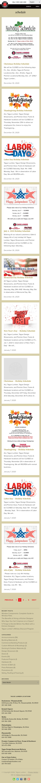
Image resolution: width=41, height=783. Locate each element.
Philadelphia (6, 725)
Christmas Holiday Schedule (16, 64)
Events (6, 656)
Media (4, 717)
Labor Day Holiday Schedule (16, 159)
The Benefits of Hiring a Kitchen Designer (17, 618)
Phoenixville (6, 733)
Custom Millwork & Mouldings (14, 645)
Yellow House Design (23, 775)
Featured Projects (9, 659)
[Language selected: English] (35, 2)
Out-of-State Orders (9, 757)
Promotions (7, 670)
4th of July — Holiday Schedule (17, 570)
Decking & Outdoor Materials (14, 648)
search (28, 6)
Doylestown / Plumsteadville (12, 701)
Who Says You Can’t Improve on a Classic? (18, 621)
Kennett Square (7, 709)
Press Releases (8, 667)
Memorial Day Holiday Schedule (18, 277)
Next (34, 600)
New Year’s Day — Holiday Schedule (19, 331)
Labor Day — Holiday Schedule (17, 499)
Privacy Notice (33, 772)
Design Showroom (10, 651)
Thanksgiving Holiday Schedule (18, 110)
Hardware (6, 662)
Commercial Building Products (14, 643)
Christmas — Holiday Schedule (17, 381)
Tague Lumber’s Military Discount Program (18, 629)
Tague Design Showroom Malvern (14, 749)
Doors (5, 654)
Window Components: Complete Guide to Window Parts (18, 614)
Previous (9, 600)
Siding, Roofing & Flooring (12, 673)
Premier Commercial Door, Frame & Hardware (19, 741)
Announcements (10, 637)
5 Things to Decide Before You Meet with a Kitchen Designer (18, 625)
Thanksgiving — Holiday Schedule (19, 449)
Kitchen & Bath (8, 665)
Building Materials (9, 640)
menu (37, 6)
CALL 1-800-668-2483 (19, 2)
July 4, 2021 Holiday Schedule (17, 231)
